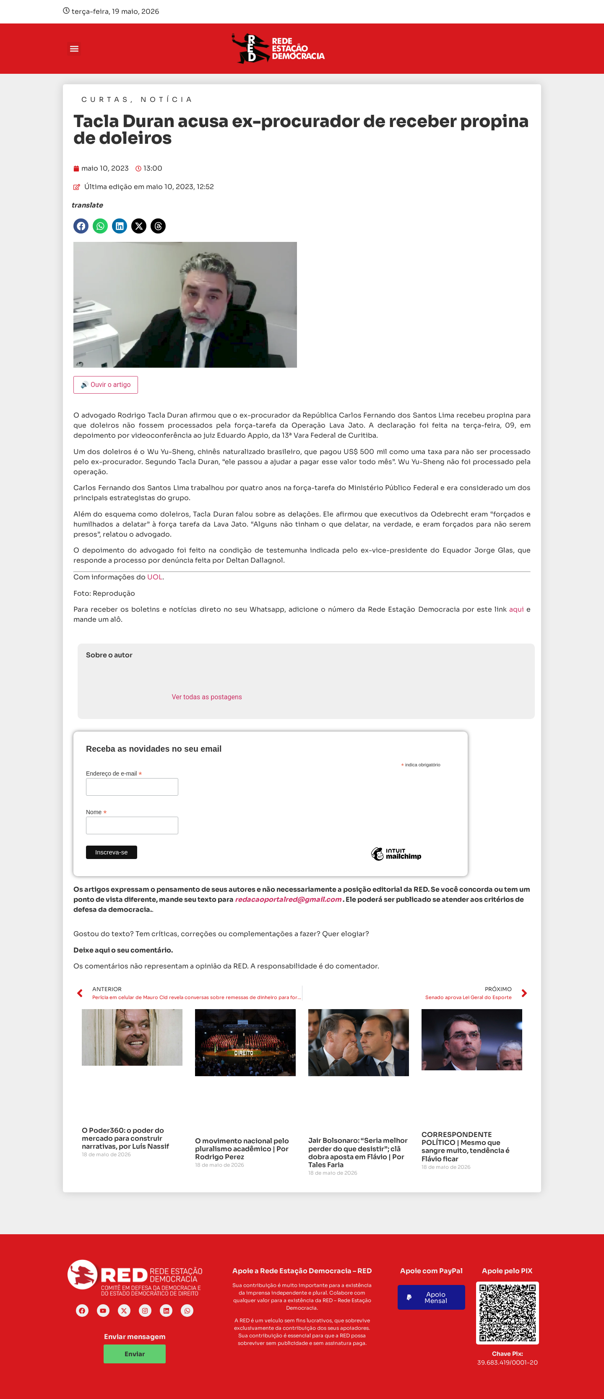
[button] (74, 49)
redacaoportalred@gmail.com (288, 899)
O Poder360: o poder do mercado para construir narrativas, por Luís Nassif (125, 1138)
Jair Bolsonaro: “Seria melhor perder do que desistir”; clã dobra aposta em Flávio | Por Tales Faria (358, 1152)
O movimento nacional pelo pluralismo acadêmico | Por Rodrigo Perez (242, 1149)
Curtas (105, 99)
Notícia (168, 99)
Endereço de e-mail (114, 773)
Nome (96, 811)
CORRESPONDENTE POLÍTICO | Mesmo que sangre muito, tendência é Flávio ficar (466, 1146)
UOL (154, 577)
